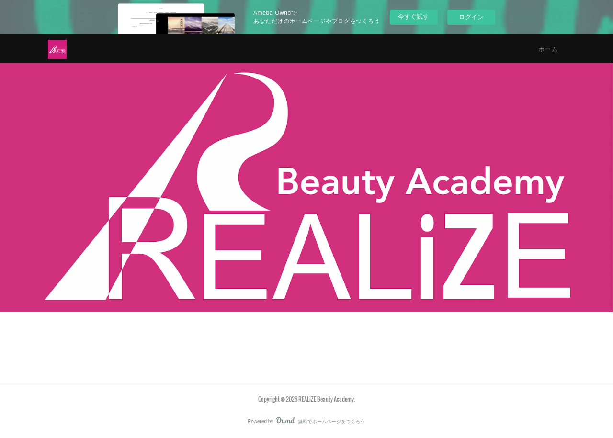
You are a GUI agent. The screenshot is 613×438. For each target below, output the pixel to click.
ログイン (471, 17)
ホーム (548, 49)
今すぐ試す (413, 16)
